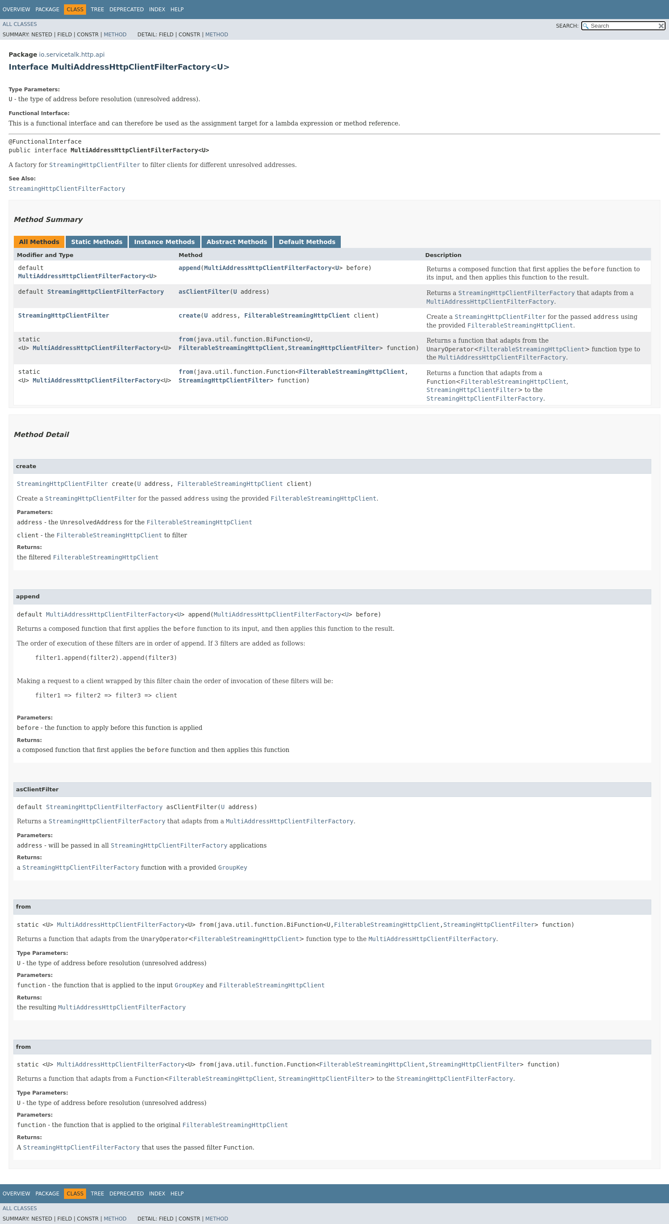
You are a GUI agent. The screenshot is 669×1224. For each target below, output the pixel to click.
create (190, 315)
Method (115, 35)
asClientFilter (204, 291)
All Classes (20, 24)
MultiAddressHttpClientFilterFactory (82, 276)
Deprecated (126, 9)
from (186, 339)
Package (47, 9)
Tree (97, 9)
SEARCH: (567, 26)
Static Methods (96, 241)
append (190, 267)
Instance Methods (164, 241)
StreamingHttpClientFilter (63, 315)
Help (177, 9)
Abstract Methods (237, 241)
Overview (16, 9)
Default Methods (307, 241)
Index (157, 9)
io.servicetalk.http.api (72, 54)
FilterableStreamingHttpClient (297, 315)
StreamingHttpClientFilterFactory (105, 291)
